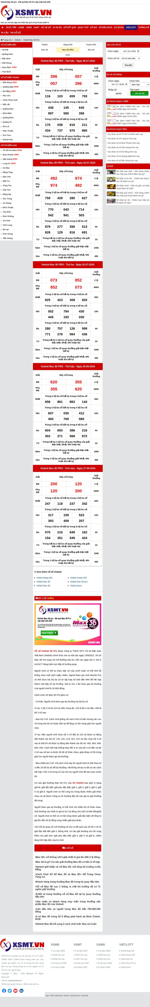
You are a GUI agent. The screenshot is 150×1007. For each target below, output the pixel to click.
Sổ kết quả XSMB (59, 971)
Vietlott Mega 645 (44, 578)
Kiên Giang (8, 234)
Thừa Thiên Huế (10, 100)
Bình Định (7, 113)
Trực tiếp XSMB (58, 959)
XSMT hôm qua (81, 963)
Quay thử (83, 27)
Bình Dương (8, 216)
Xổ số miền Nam (9, 145)
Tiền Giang (8, 238)
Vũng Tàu (7, 185)
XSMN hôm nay (104, 967)
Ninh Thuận (8, 131)
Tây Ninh (7, 212)
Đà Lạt (6, 229)
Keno (68, 55)
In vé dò (57, 27)
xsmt (52, 1003)
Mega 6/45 (67, 45)
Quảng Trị (7, 122)
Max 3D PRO (68, 50)
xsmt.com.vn (75, 1003)
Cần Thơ (6, 190)
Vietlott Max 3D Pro (128, 971)
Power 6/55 (91, 45)
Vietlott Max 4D (43, 585)
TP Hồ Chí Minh (10, 150)
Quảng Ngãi (8, 87)
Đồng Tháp (8, 172)
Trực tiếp (11, 27)
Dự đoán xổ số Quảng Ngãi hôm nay (123, 157)
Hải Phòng (7, 63)
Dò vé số (46, 27)
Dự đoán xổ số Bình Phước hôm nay (124, 144)
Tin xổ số (15, 33)
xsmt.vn (66, 1003)
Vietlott (131, 27)
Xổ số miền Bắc (8, 45)
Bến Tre (6, 181)
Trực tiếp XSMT (81, 959)
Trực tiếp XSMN (104, 959)
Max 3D (44, 50)
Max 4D (91, 50)
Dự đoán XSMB (58, 975)
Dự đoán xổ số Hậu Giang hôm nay (123, 148)
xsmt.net (84, 1003)
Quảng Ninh (7, 54)
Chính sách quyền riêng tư (11, 992)
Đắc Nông (7, 82)
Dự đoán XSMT (81, 975)
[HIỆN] (53, 598)
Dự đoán (119, 27)
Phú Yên (6, 96)
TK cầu (4, 33)
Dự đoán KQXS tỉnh (117, 130)
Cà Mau (6, 168)
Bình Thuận (8, 207)
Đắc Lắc (6, 104)
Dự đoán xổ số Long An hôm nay (122, 139)
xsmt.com (58, 1003)
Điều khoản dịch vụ (31, 992)
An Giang (7, 203)
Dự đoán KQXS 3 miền (117, 102)
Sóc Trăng (7, 199)
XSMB (21, 27)
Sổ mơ (93, 27)
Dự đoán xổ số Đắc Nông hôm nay (123, 161)
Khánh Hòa (8, 139)
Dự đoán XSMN (104, 975)
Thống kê (143, 27)
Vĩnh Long (7, 225)
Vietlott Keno (76, 585)
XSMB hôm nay (58, 967)
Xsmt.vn (29, 981)
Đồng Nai (7, 194)
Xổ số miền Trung (10, 77)
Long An (6, 163)
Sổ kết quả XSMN (105, 971)
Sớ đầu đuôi (105, 27)
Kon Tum (7, 135)
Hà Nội (5, 50)
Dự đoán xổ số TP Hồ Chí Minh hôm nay (125, 135)
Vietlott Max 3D (43, 582)
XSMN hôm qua (104, 963)
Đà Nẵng (7, 91)
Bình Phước (8, 155)
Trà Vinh (6, 221)
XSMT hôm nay (81, 967)
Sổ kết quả (70, 27)
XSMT (36, 27)
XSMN (29, 27)
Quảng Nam (8, 109)
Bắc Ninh (6, 58)
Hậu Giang (7, 159)
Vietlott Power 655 (78, 578)
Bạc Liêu (7, 177)
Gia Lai (6, 126)
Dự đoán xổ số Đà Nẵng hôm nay (122, 152)
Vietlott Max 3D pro (79, 582)
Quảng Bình (8, 118)
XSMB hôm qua (58, 963)
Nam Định (6, 67)
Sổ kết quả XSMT (82, 971)
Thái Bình (6, 72)
